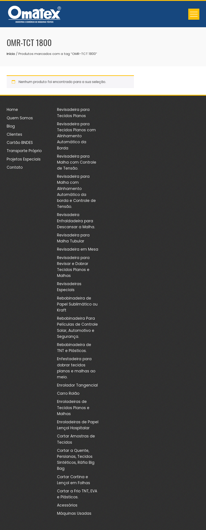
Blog (11, 126)
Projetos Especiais (24, 159)
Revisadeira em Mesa (77, 249)
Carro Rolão (68, 393)
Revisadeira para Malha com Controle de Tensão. (76, 162)
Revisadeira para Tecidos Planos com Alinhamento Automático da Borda (76, 136)
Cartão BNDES (20, 142)
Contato (15, 167)
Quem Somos (20, 118)
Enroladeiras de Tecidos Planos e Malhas (73, 407)
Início (11, 53)
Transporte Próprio (24, 150)
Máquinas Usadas (74, 513)
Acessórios (67, 505)
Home (12, 109)
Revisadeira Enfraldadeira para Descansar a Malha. (76, 220)
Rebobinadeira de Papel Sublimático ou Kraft (77, 304)
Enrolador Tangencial (77, 385)
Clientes (14, 134)
